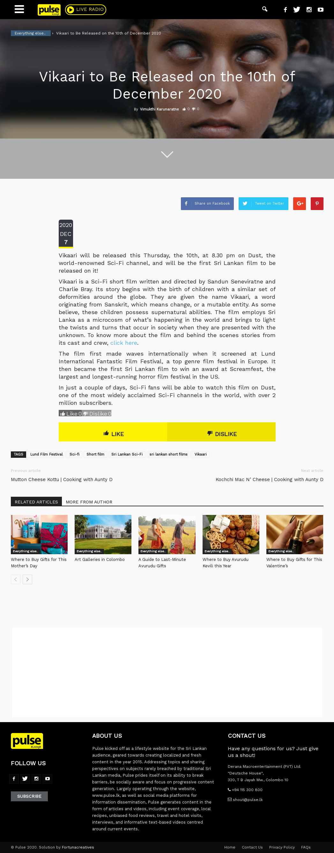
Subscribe (29, 796)
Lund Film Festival (46, 454)
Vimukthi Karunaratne (159, 109)
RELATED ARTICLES (36, 501)
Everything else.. (25, 551)
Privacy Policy (282, 847)
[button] (264, 9)
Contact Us (252, 847)
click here (123, 342)
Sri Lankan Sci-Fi (127, 454)
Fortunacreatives (78, 847)
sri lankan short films (169, 454)
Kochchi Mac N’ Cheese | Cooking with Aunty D (269, 479)
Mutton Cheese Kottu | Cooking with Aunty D (62, 479)
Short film (95, 454)
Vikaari (201, 454)
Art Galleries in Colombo (100, 559)
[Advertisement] (167, 672)
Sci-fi (74, 454)
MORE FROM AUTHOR (89, 501)
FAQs (306, 847)
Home (229, 847)
